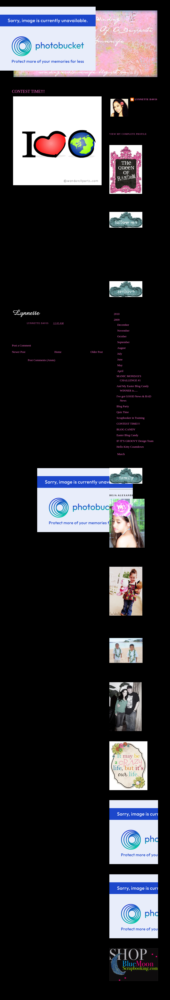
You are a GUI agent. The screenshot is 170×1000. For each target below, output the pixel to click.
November (123, 330)
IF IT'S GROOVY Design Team (134, 441)
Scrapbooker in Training (130, 417)
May (120, 365)
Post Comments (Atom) (41, 360)
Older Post (97, 352)
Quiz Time (122, 412)
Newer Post (18, 352)
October (122, 336)
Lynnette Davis (146, 99)
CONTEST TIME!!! (128, 423)
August (121, 348)
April (120, 371)
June (120, 359)
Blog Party (122, 406)
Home (58, 352)
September (123, 342)
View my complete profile (128, 134)
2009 (117, 319)
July (120, 353)
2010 (117, 314)
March (121, 454)
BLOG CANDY (125, 429)
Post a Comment (21, 345)
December (123, 324)
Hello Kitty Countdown (130, 446)
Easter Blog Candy (127, 435)
